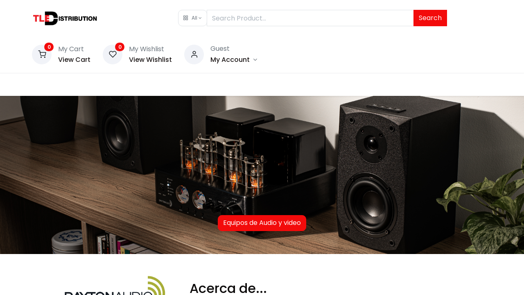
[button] (192, 18)
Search (430, 18)
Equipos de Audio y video (262, 222)
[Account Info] (233, 59)
